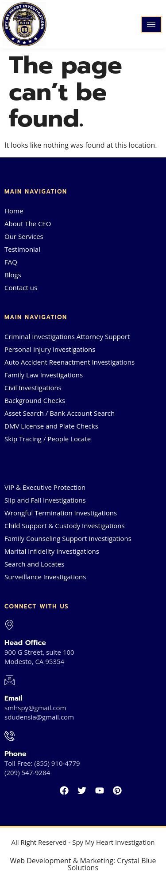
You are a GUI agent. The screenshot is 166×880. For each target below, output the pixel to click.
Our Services (23, 236)
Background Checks (34, 400)
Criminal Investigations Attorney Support (67, 336)
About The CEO (27, 223)
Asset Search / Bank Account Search (59, 413)
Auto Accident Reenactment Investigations (69, 362)
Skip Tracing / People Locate (47, 438)
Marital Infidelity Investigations (51, 551)
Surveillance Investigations (45, 576)
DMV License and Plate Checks (51, 425)
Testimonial (22, 249)
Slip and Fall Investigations (45, 500)
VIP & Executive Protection (44, 487)
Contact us (20, 287)
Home (13, 210)
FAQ (10, 261)
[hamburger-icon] (151, 24)
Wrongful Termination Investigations (60, 512)
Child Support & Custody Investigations (64, 525)
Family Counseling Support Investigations (67, 538)
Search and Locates (34, 563)
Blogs (12, 274)
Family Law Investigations (43, 374)
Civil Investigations (33, 387)
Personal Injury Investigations (49, 349)
